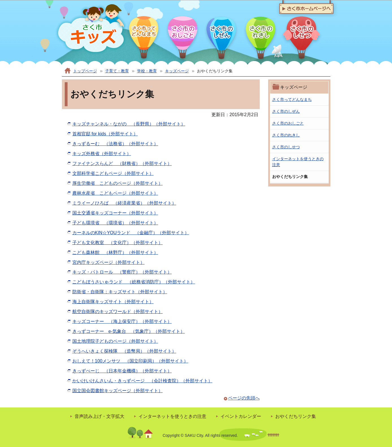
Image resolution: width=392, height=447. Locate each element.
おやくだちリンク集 (295, 416)
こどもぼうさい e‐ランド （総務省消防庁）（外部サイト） (133, 281)
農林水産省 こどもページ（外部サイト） (115, 193)
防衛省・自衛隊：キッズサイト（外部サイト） (119, 291)
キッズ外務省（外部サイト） (101, 153)
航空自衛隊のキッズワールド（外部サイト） (117, 311)
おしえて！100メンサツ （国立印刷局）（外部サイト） (130, 361)
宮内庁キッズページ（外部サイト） (108, 262)
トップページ (85, 71)
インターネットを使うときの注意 (172, 416)
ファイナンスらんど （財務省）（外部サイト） (122, 163)
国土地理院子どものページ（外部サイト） (115, 341)
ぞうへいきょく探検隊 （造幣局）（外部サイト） (124, 351)
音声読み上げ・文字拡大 (99, 416)
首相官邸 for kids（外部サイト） (105, 133)
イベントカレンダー (240, 416)
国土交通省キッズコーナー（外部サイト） (115, 213)
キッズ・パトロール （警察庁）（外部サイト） (122, 272)
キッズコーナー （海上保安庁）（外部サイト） (122, 321)
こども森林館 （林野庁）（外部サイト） (115, 252)
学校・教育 (147, 71)
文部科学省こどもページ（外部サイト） (113, 173)
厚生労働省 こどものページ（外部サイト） (117, 183)
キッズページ (177, 71)
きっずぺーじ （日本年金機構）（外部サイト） (122, 370)
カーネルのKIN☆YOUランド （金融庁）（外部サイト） (130, 232)
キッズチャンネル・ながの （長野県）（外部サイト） (128, 123)
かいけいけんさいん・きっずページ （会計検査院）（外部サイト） (142, 380)
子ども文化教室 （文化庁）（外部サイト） (117, 242)
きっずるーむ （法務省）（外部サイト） (115, 143)
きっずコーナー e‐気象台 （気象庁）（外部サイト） (128, 331)
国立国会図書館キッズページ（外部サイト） (117, 390)
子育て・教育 (117, 71)
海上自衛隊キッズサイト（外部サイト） (113, 301)
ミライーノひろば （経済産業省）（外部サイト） (124, 203)
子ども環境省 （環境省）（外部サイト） (115, 222)
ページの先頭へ (244, 398)
